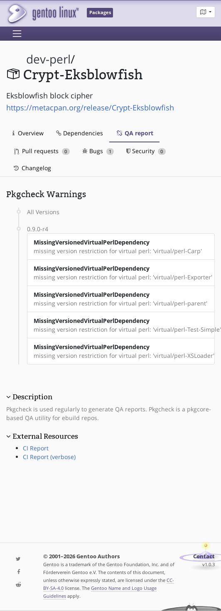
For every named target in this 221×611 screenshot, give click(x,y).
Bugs (98, 151)
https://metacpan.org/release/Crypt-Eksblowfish (90, 107)
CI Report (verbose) (49, 457)
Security (146, 151)
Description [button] (32, 397)
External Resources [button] (45, 436)
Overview (28, 133)
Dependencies (79, 133)
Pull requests (42, 151)
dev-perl (48, 59)
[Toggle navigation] (17, 34)
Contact (204, 556)
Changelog (31, 168)
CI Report (36, 448)
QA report (134, 133)
